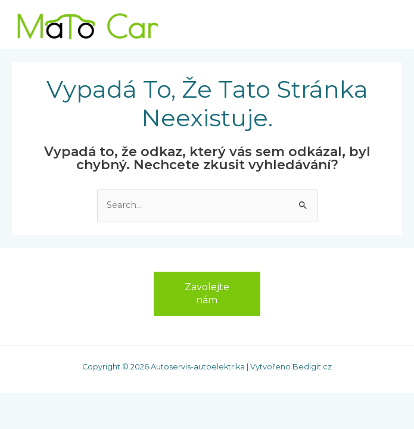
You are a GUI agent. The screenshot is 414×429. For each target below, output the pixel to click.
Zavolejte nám (207, 293)
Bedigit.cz (312, 366)
